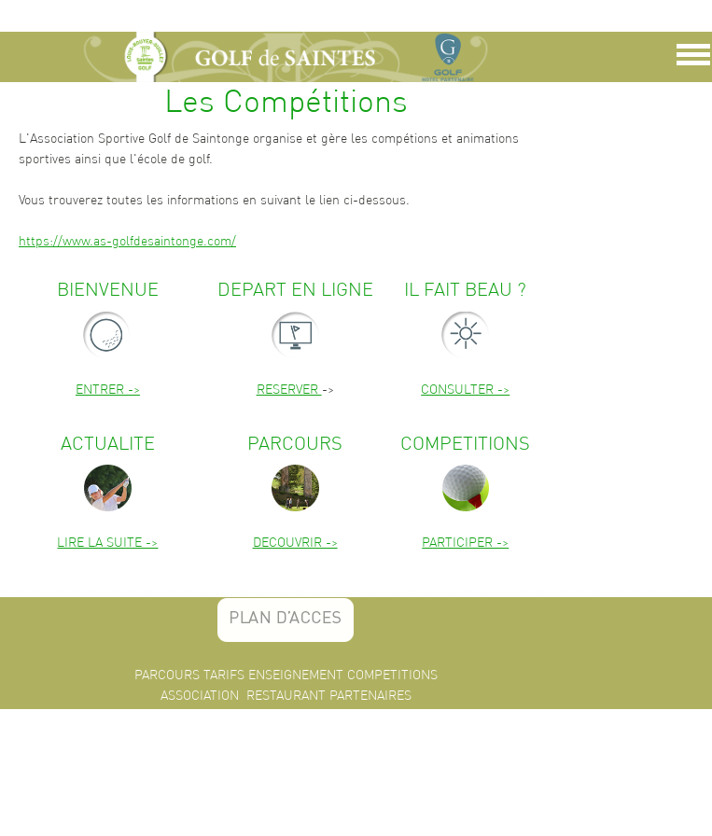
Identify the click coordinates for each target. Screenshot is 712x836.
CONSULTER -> (465, 389)
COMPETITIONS (392, 674)
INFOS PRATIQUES (256, 715)
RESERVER (289, 389)
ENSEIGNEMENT (295, 674)
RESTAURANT (286, 695)
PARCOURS (167, 674)
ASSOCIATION (200, 695)
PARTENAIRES (370, 695)
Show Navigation (690, 60)
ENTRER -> (108, 389)
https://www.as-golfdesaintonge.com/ (127, 240)
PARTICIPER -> (465, 542)
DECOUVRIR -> (295, 542)
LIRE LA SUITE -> (107, 542)
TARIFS (223, 674)
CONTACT (342, 715)
